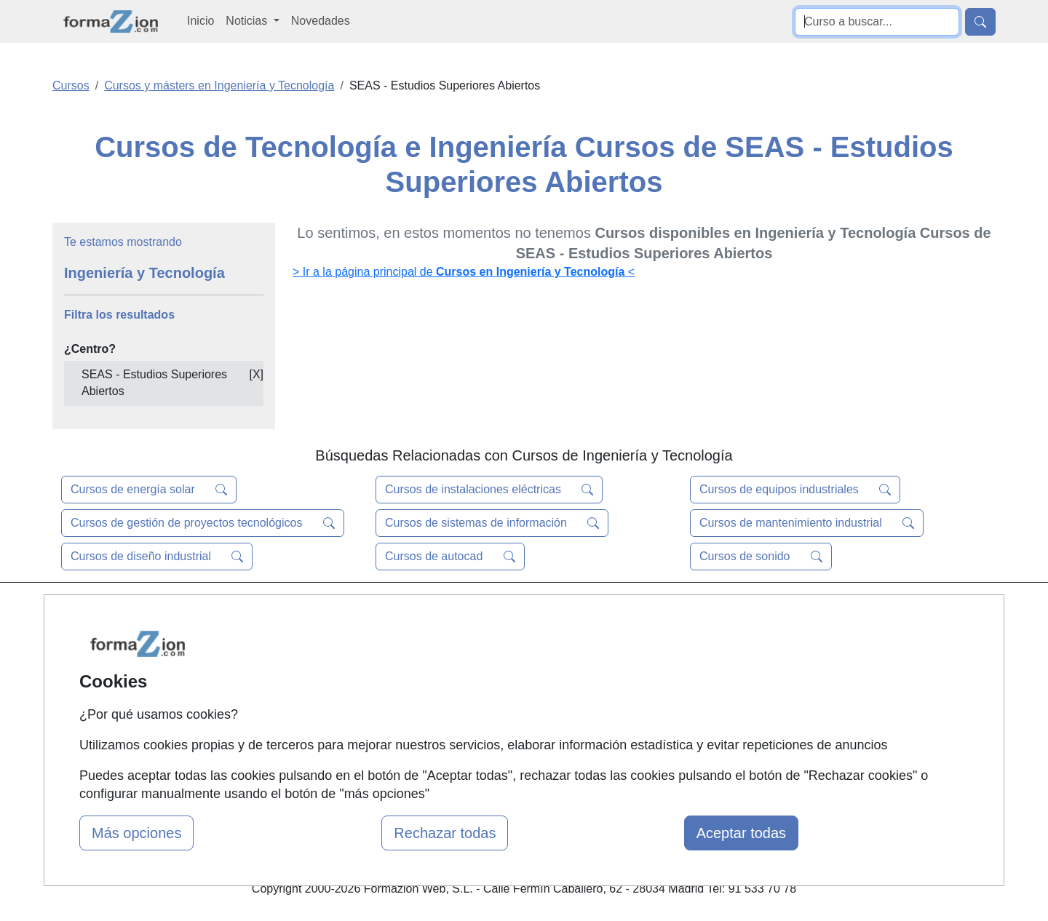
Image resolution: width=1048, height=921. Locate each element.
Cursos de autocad (450, 556)
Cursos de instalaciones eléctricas (489, 489)
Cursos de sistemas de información (492, 523)
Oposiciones (496, 742)
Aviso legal (652, 669)
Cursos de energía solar (149, 489)
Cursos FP (492, 640)
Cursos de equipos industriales (795, 489)
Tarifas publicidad (349, 669)
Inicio (200, 21)
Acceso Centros (345, 725)
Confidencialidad (667, 640)
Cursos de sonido (760, 556)
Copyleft (645, 697)
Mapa (318, 612)
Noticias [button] (248, 21)
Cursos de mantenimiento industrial (806, 523)
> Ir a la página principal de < (464, 272)
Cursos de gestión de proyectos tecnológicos (203, 523)
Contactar (649, 612)
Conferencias (498, 669)
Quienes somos (344, 640)
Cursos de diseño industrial (157, 556)
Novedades (320, 21)
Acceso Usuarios (348, 697)
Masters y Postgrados (520, 612)
